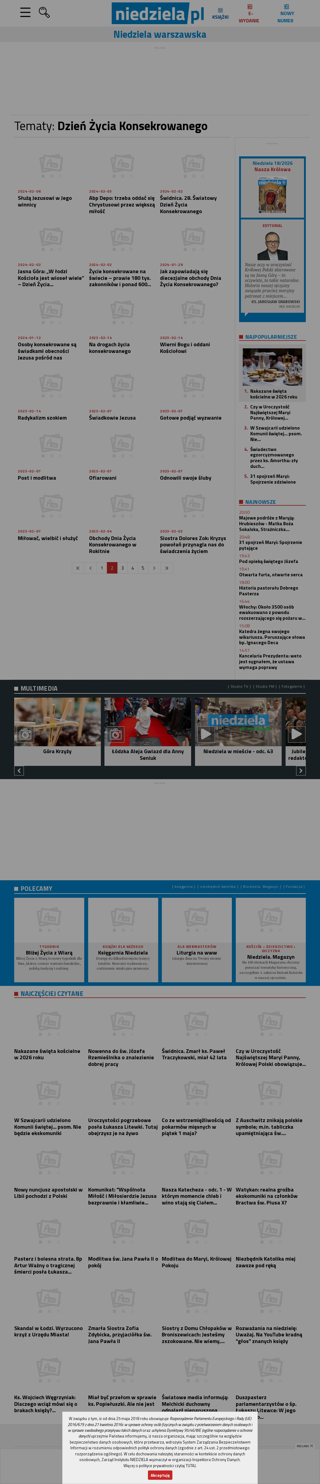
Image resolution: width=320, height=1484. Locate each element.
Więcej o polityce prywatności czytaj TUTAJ (159, 1466)
